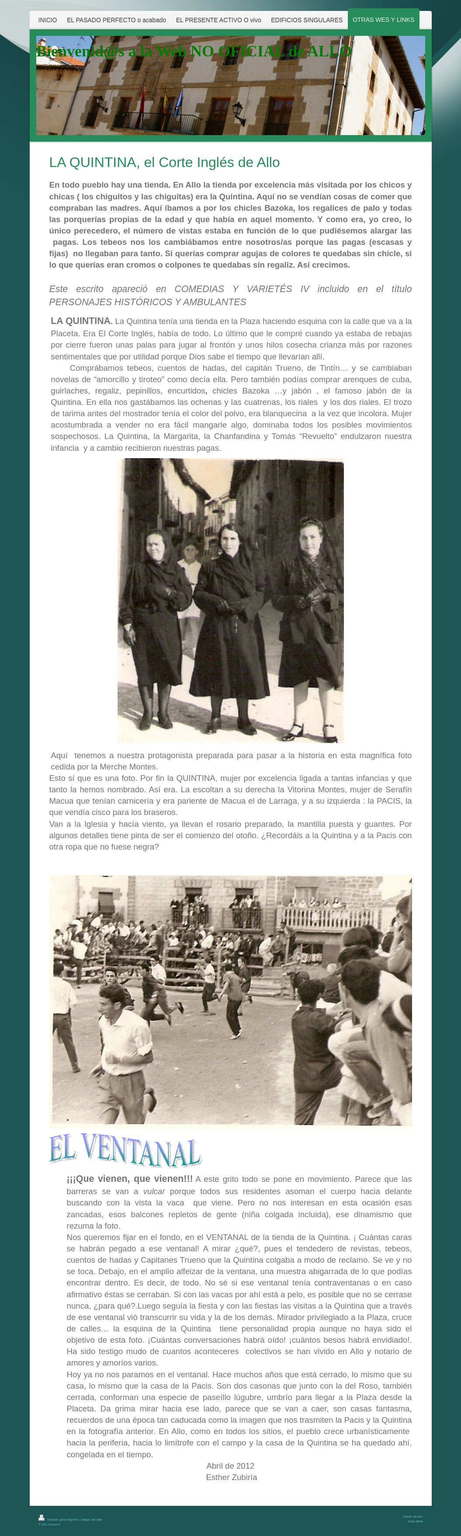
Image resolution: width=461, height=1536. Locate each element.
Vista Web (415, 1521)
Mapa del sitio (92, 1520)
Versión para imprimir (59, 1520)
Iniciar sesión (413, 1517)
